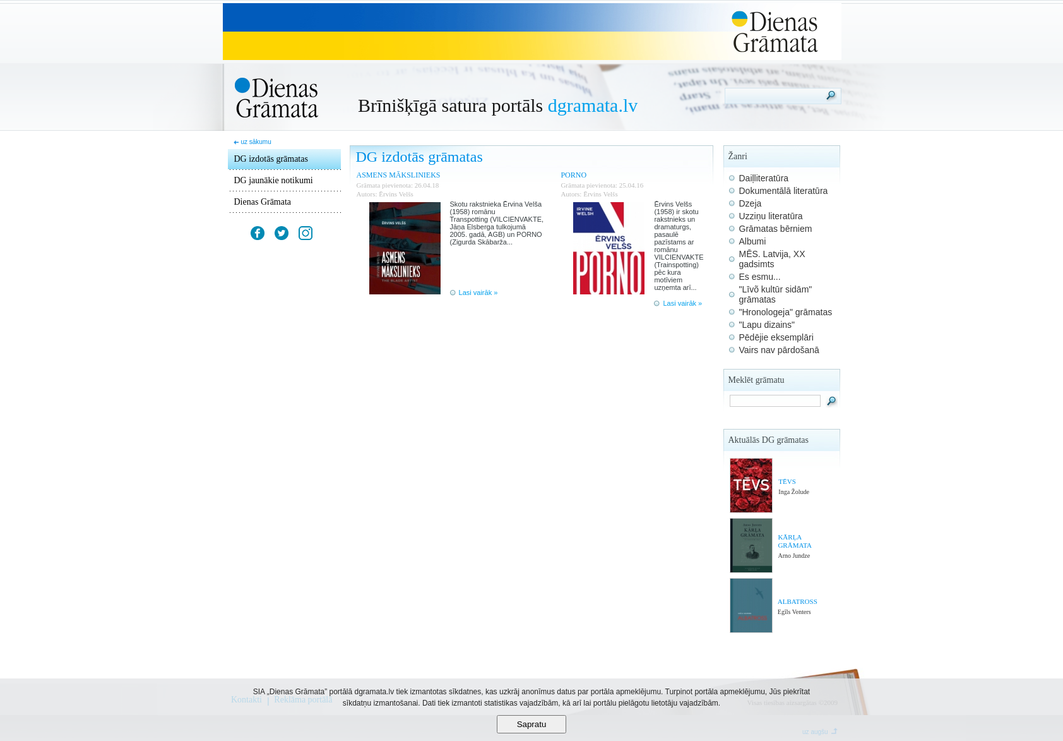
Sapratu (532, 724)
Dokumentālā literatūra (783, 191)
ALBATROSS (797, 601)
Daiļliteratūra (764, 178)
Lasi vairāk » (478, 292)
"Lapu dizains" (767, 325)
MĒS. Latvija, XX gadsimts (772, 259)
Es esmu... (760, 277)
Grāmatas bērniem (775, 229)
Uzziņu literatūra (771, 216)
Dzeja (750, 203)
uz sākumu (256, 141)
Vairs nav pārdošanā (779, 350)
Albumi (752, 241)
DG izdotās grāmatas (271, 159)
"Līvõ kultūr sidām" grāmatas (775, 294)
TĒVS (787, 481)
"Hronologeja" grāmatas (786, 312)
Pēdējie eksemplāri (776, 337)
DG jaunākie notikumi (273, 180)
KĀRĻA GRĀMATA (795, 541)
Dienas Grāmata (263, 202)
